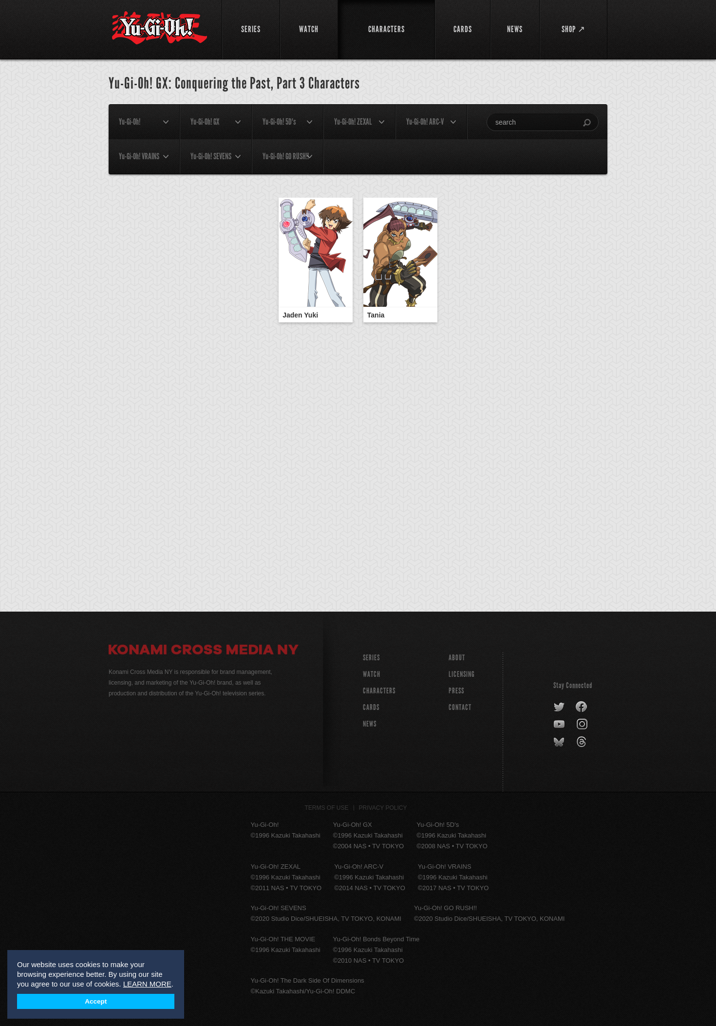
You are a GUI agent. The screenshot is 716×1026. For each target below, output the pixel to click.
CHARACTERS (379, 690)
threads (583, 742)
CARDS (371, 707)
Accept (96, 1001)
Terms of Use (327, 807)
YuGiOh (159, 28)
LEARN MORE (147, 984)
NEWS (370, 723)
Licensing (462, 674)
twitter (559, 707)
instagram (583, 724)
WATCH (371, 674)
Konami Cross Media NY (204, 651)
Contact (460, 707)
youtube (560, 724)
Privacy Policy (383, 807)
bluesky (560, 742)
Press (456, 690)
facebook (582, 707)
